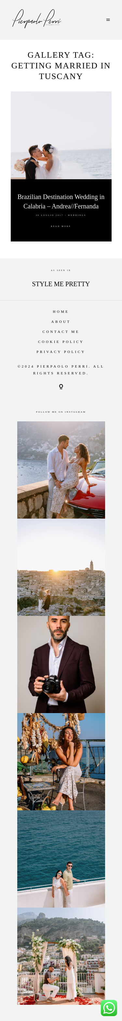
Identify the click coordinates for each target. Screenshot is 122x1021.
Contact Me (60, 332)
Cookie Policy (61, 342)
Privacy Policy (61, 352)
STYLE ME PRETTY (61, 284)
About (61, 321)
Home (61, 311)
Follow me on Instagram (61, 412)
